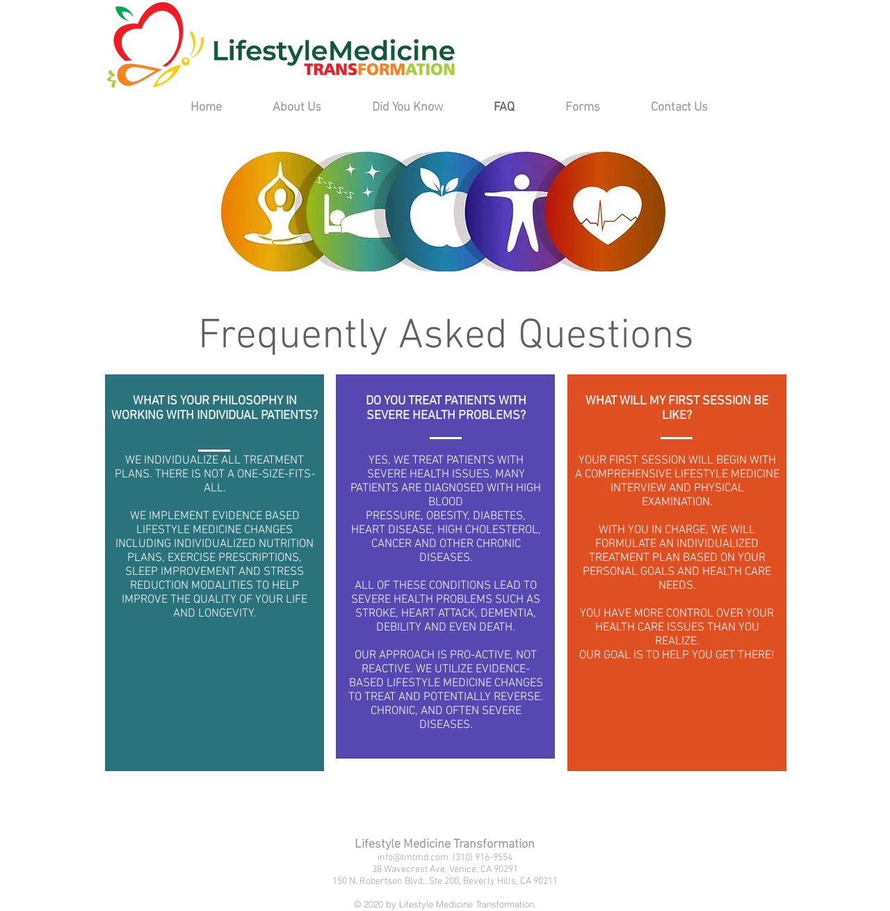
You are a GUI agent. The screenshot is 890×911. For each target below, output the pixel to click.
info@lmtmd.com (413, 858)
